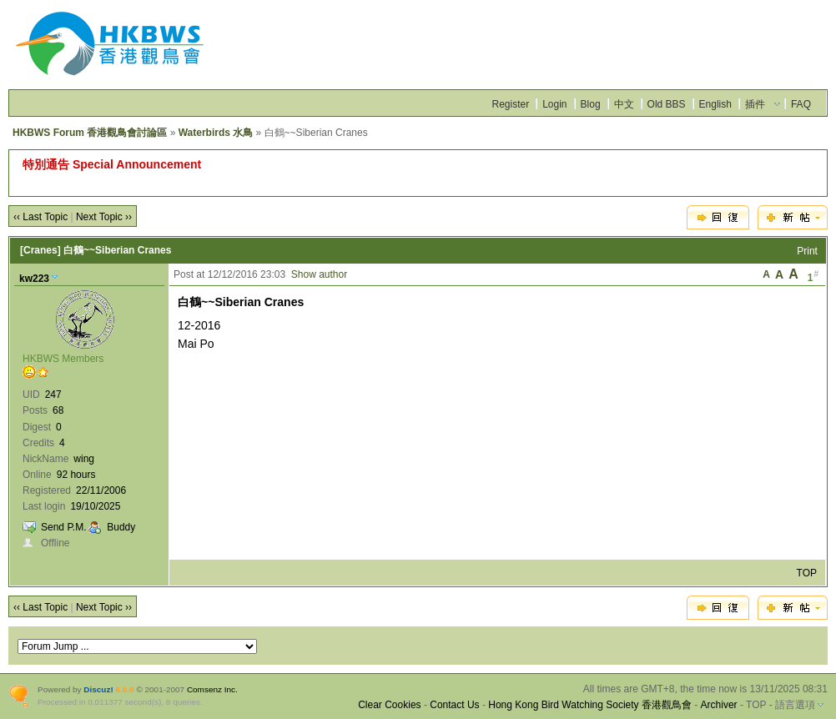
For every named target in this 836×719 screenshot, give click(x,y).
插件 (755, 104)
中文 (624, 104)
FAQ (801, 104)
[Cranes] (40, 250)
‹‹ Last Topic (40, 217)
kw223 (34, 278)
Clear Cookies (389, 705)
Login (554, 104)
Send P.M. (63, 527)
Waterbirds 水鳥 (216, 132)
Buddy (121, 527)
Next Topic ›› (104, 217)
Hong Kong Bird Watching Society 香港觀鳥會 (590, 705)
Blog (591, 104)
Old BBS (666, 104)
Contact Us (454, 705)
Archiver (719, 705)
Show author (319, 274)
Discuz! (98, 689)
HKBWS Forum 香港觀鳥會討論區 (90, 132)
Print (807, 251)
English (715, 104)
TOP (807, 573)
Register (510, 104)
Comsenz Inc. (212, 689)
